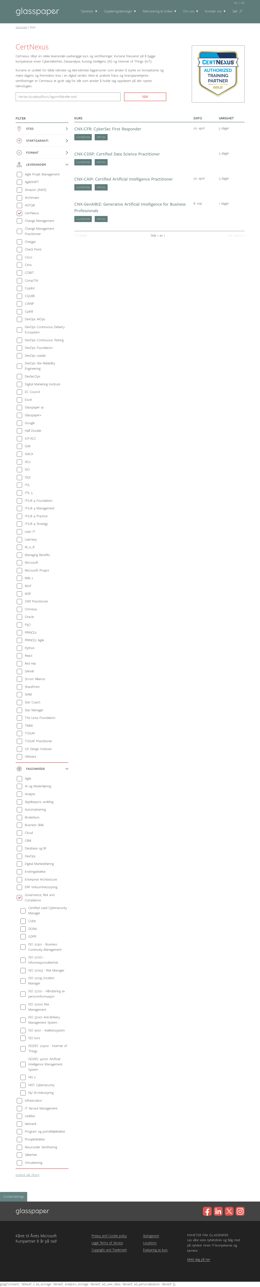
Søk (234, 11)
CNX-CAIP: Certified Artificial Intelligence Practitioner (123, 179)
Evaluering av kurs (155, 1250)
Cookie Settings (13, 1196)
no (243, 3)
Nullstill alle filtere (27, 1175)
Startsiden (22, 27)
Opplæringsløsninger (118, 11)
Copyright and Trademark (109, 1250)
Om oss (188, 11)
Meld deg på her (198, 1259)
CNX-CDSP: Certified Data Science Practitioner (117, 154)
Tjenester (87, 11)
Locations (150, 1243)
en (235, 3)
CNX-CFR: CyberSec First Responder (107, 129)
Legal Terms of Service (107, 1243)
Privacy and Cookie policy (109, 1236)
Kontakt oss (213, 11)
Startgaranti (151, 1236)
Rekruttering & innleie (157, 11)
